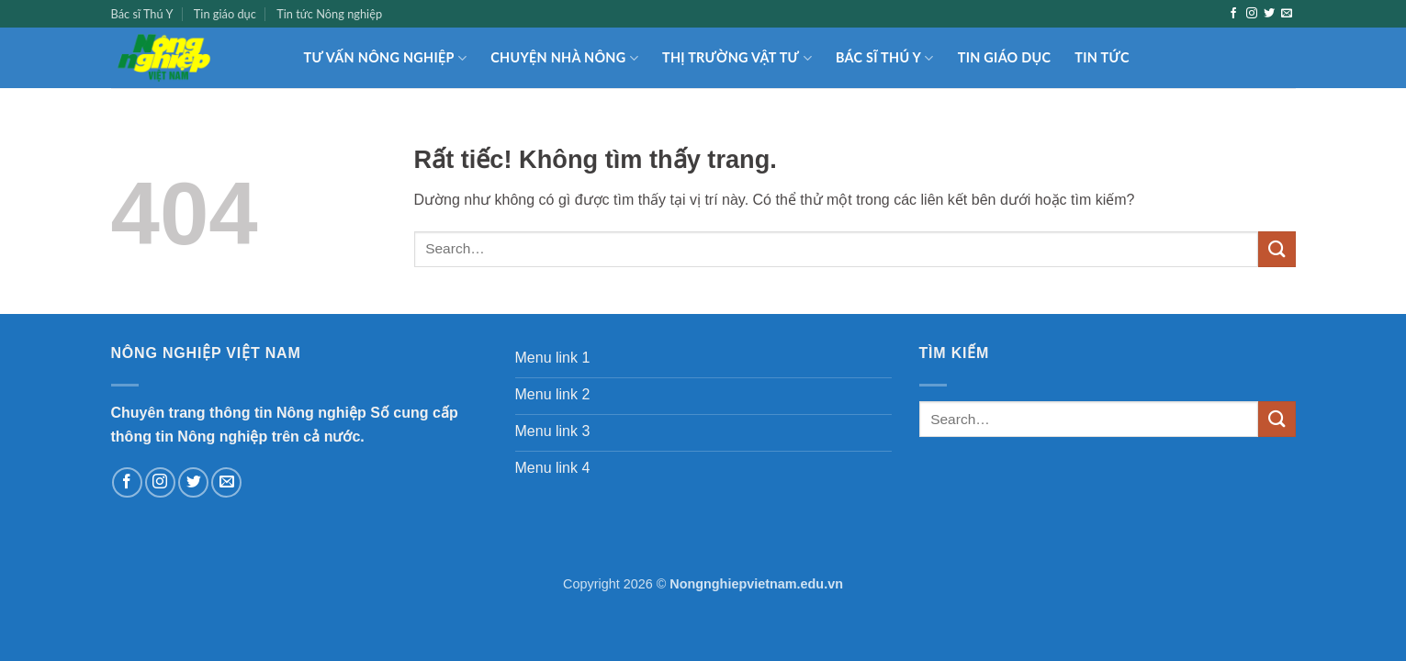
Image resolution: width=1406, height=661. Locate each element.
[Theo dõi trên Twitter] (1269, 13)
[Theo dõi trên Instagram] (1251, 13)
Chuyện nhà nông (564, 58)
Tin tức (1101, 57)
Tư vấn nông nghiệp (385, 58)
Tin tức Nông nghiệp (329, 13)
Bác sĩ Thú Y (142, 13)
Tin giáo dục (225, 13)
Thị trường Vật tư (737, 58)
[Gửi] (1276, 249)
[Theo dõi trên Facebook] (1233, 13)
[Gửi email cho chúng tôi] (1286, 13)
